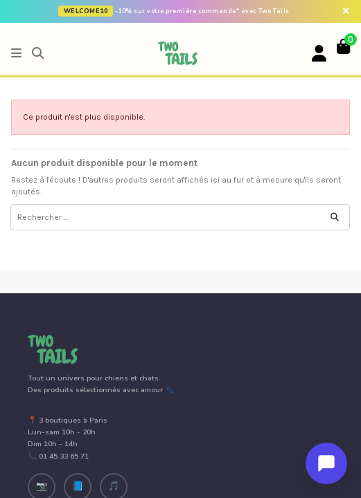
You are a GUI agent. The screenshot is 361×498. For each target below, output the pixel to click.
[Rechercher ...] (334, 217)
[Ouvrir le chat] (326, 463)
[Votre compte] (319, 54)
